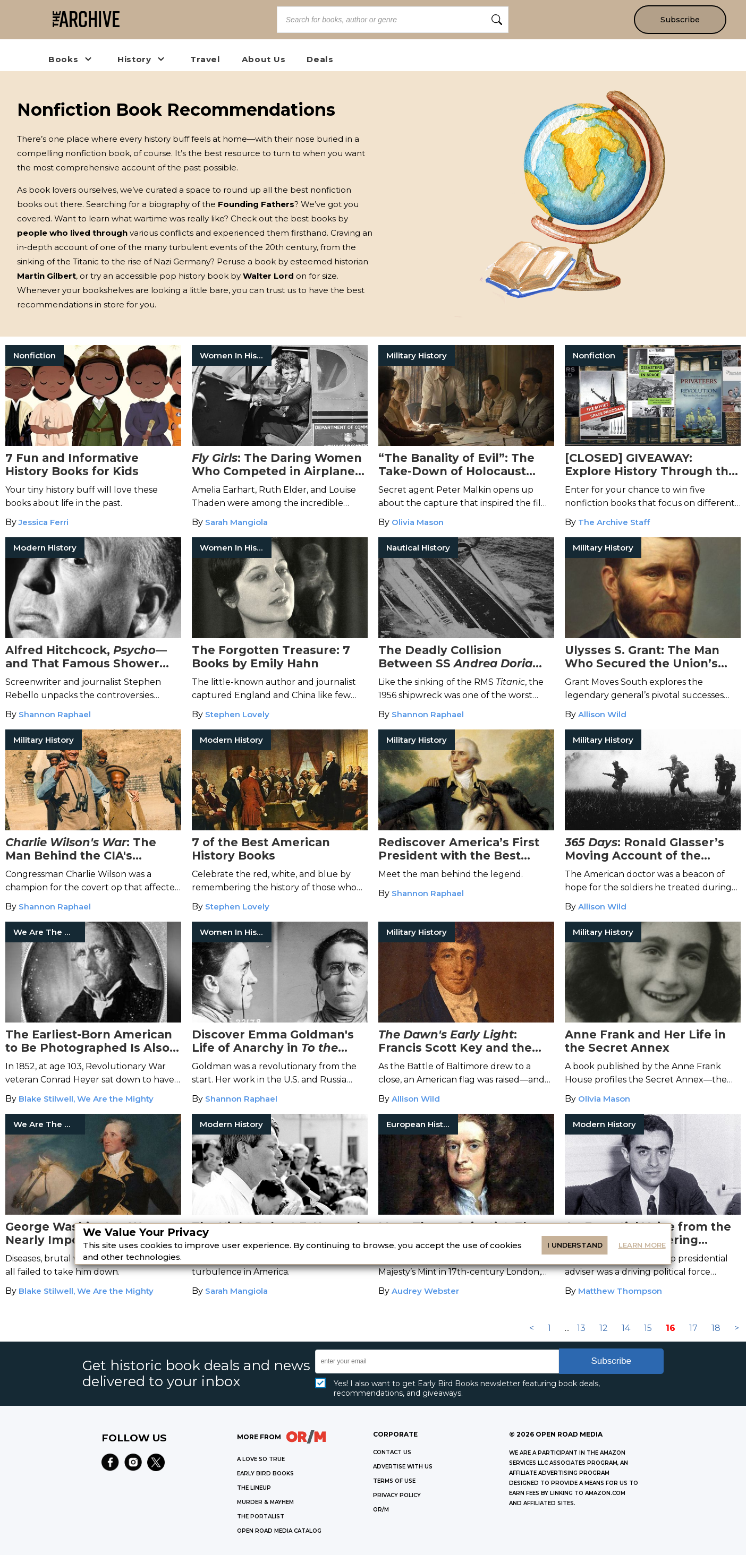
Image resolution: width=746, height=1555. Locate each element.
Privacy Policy (397, 1495)
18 (715, 1328)
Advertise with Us (403, 1466)
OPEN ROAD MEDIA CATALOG (279, 1530)
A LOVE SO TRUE (261, 1459)
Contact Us (392, 1452)
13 (581, 1328)
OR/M (381, 1509)
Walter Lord (268, 276)
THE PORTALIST (260, 1516)
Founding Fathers (256, 204)
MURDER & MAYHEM (265, 1502)
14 (626, 1328)
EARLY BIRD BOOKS (265, 1473)
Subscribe (680, 19)
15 (648, 1328)
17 (693, 1328)
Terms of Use (394, 1480)
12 (603, 1328)
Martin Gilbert (46, 276)
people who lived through (72, 233)
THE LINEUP (254, 1487)
